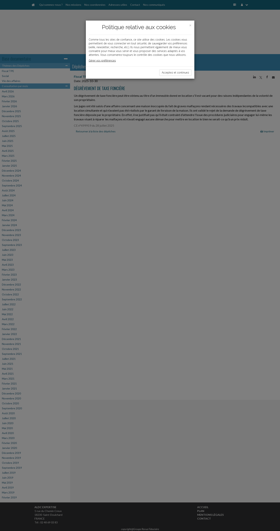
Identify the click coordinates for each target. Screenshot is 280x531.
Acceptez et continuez (175, 72)
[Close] (190, 25)
